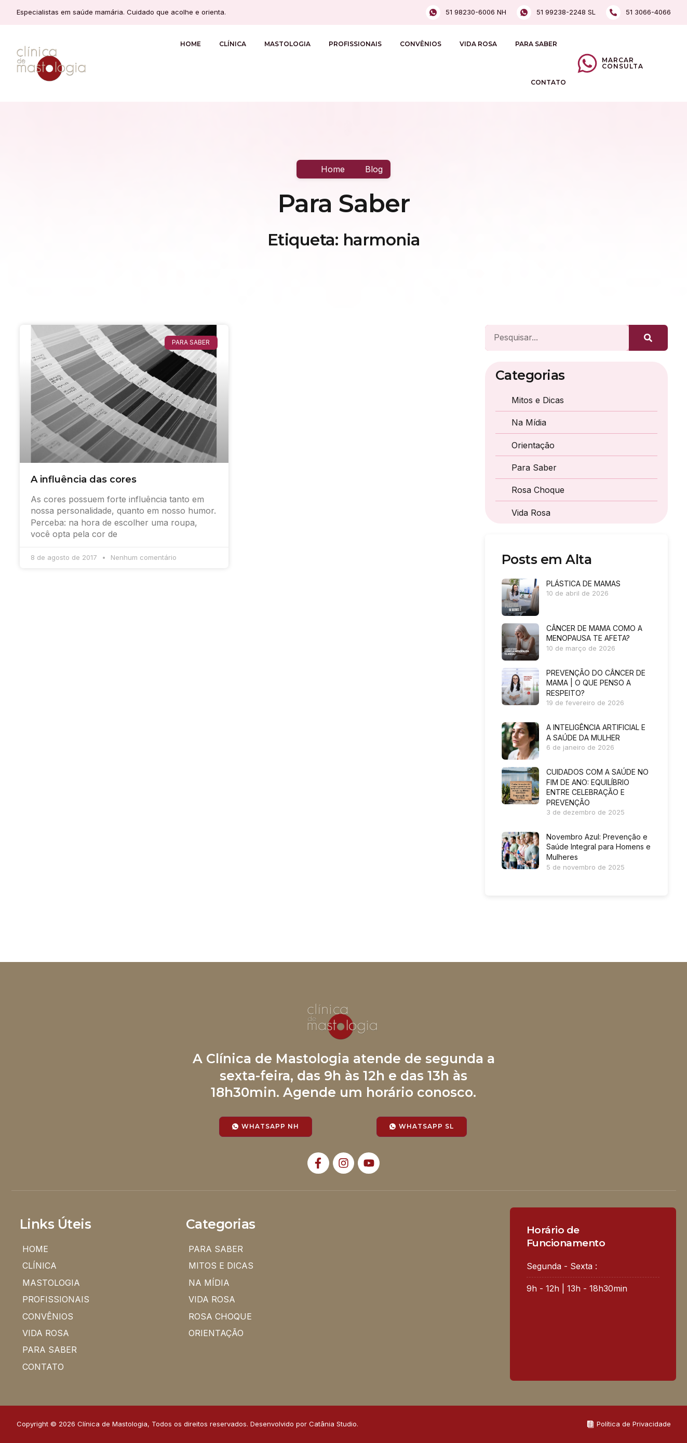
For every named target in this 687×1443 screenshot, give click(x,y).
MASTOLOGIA (287, 44)
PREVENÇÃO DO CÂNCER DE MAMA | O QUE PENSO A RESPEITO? (595, 682)
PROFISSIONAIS (355, 44)
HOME (190, 44)
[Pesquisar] (648, 338)
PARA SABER (536, 44)
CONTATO (548, 82)
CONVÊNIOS (420, 44)
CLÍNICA (232, 44)
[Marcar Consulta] (587, 63)
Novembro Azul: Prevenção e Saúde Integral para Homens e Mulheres (598, 846)
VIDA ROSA (478, 44)
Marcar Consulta (622, 63)
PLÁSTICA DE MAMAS (583, 583)
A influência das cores (84, 479)
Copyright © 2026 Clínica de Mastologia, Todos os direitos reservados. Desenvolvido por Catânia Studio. (187, 1424)
